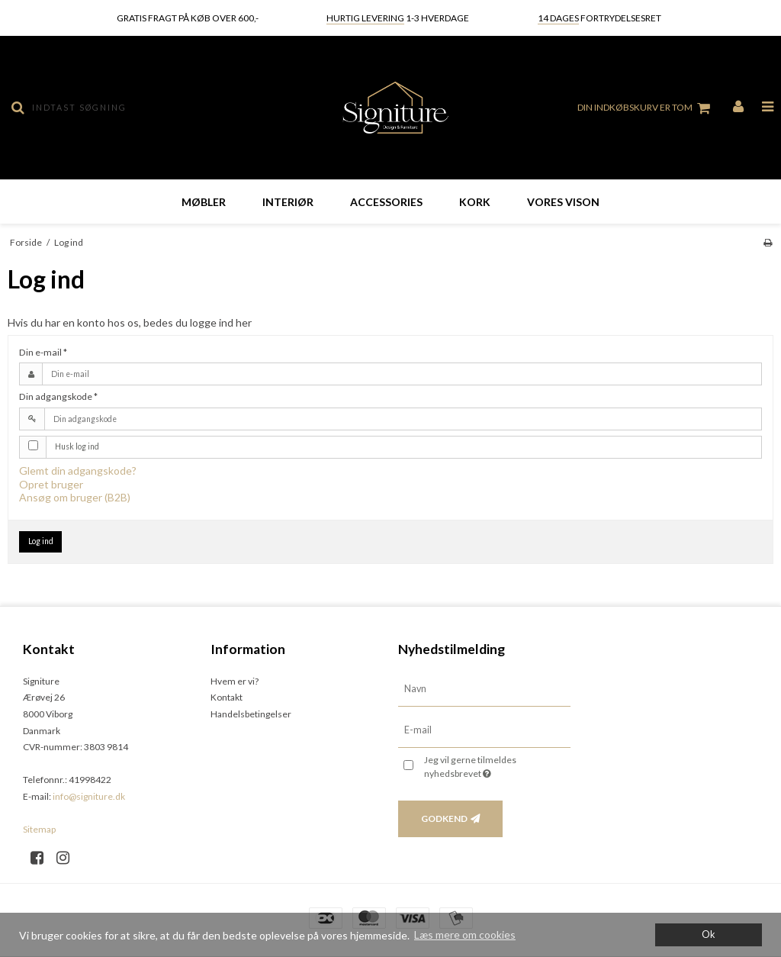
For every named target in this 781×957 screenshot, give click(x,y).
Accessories (386, 201)
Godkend (444, 818)
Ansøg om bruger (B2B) (74, 497)
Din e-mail (43, 352)
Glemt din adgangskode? (78, 470)
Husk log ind (77, 446)
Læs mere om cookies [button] (465, 934)
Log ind (40, 541)
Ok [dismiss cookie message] (708, 934)
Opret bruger (51, 484)
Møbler (204, 201)
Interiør (287, 201)
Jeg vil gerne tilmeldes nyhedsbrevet (494, 766)
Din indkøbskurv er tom (646, 108)
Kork (474, 201)
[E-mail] (484, 729)
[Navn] (484, 688)
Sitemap (39, 829)
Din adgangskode (58, 396)
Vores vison (563, 201)
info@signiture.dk (89, 796)
